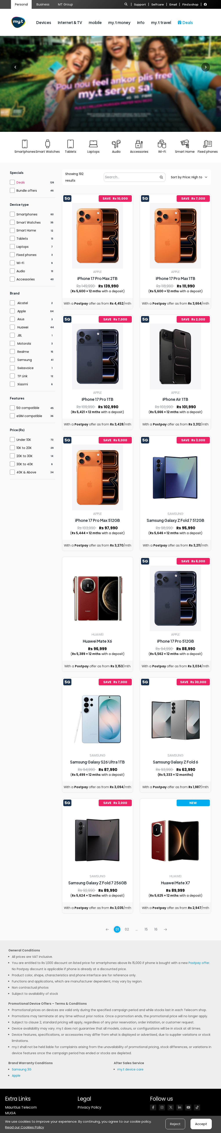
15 (146, 929)
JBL (19, 335)
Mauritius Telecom (21, 1107)
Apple (21, 311)
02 (127, 929)
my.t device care (130, 1069)
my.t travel (161, 22)
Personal (21, 4)
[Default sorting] (186, 177)
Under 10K (23, 440)
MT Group (65, 4)
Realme (23, 351)
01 (117, 929)
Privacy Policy (89, 1107)
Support (140, 4)
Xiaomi (22, 384)
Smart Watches (28, 222)
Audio (20, 271)
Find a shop (190, 4)
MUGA (10, 1113)
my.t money (119, 22)
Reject (175, 1124)
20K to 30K (24, 456)
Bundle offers (26, 190)
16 (156, 929)
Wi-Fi (20, 263)
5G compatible (27, 408)
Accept (201, 1124)
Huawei (22, 327)
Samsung (24, 360)
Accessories (25, 279)
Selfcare (157, 4)
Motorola (24, 343)
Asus (20, 319)
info (141, 22)
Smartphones (26, 214)
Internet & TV (70, 22)
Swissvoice (25, 368)
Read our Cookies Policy (24, 1127)
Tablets (22, 238)
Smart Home (26, 230)
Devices (43, 22)
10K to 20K (24, 448)
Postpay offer (198, 963)
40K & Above (26, 472)
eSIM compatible (29, 416)
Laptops (22, 247)
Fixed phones (26, 255)
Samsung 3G (21, 1069)
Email (173, 4)
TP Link (22, 376)
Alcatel (22, 303)
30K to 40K (24, 464)
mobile (95, 22)
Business (42, 4)
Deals (185, 22)
